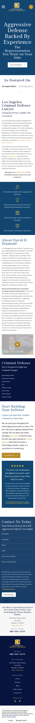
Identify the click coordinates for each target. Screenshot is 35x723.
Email (3, 551)
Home (17, 678)
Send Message (9, 594)
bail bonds (14, 436)
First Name (5, 534)
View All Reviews (11, 455)
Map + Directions (17, 625)
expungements (12, 156)
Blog (17, 686)
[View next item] (19, 92)
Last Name (5, 539)
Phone (4, 545)
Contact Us (17, 693)
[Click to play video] (17, 344)
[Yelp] (15, 701)
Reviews (17, 682)
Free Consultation (17, 65)
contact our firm (22, 172)
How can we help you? (9, 562)
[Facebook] (20, 701)
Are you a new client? (9, 556)
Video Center (17, 689)
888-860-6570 (17, 631)
